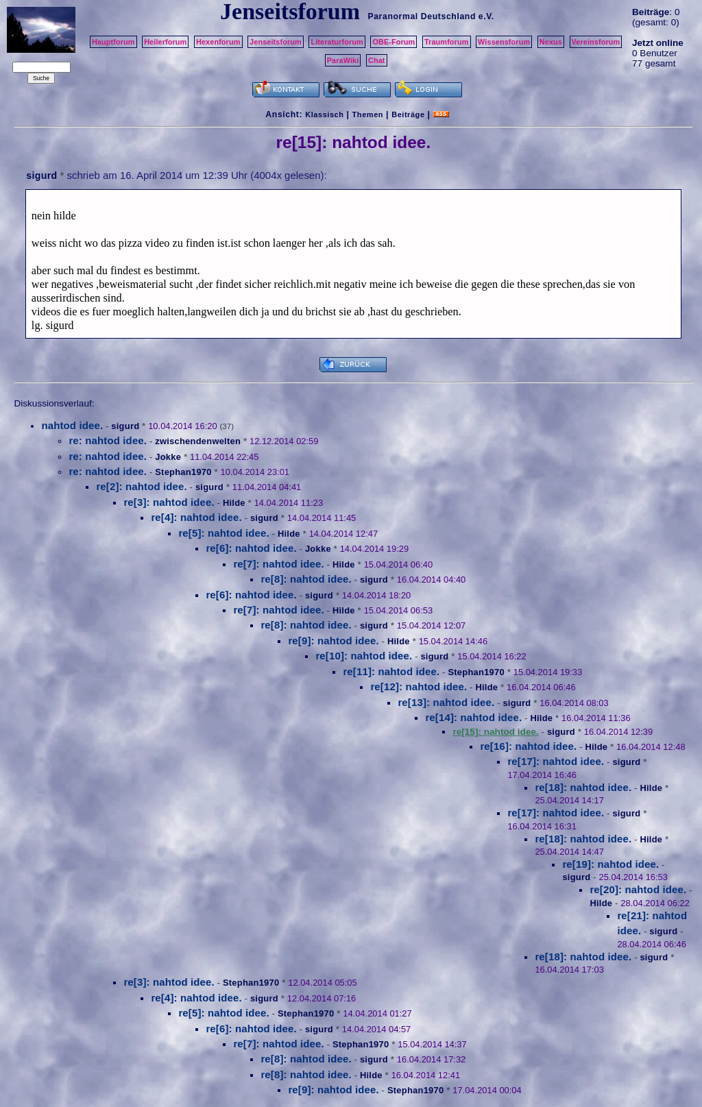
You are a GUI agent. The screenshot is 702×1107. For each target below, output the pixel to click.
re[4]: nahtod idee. (196, 517)
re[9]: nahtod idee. (333, 640)
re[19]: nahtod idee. (610, 864)
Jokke (168, 457)
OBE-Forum (393, 42)
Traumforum (446, 42)
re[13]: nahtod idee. (446, 702)
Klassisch (324, 114)
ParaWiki (343, 60)
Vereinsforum (596, 42)
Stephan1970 (183, 472)
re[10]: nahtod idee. (363, 655)
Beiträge (407, 114)
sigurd (41, 175)
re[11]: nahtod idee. (391, 671)
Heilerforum (165, 42)
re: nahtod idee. (108, 440)
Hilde (234, 503)
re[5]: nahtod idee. (223, 533)
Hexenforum (218, 42)
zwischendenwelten (198, 441)
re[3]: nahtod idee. (168, 502)
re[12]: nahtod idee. (418, 686)
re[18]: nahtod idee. (583, 787)
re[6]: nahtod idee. (251, 548)
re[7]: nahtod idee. (278, 564)
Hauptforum (113, 42)
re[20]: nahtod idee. (638, 889)
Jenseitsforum (276, 42)
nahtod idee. (72, 425)
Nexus (551, 42)
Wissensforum (504, 42)
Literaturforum (337, 42)
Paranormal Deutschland (421, 16)
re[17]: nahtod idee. (555, 761)
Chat (376, 60)
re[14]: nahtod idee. (473, 717)
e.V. (486, 16)
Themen (367, 114)
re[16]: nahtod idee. (528, 746)
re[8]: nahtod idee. (306, 579)
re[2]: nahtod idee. (141, 486)
